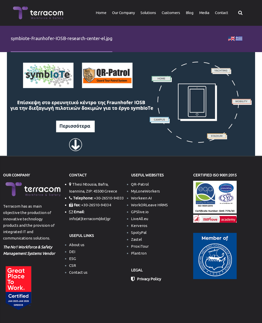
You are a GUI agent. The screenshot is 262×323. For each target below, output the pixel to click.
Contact (221, 12)
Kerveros (139, 225)
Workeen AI (141, 198)
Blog (189, 12)
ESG (72, 258)
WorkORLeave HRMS (149, 205)
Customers (171, 12)
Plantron (139, 253)
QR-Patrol (140, 184)
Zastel (136, 239)
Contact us (78, 272)
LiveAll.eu (139, 219)
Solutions (148, 12)
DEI (72, 251)
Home (101, 12)
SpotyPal (139, 232)
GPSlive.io (140, 212)
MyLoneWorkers (145, 191)
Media (204, 12)
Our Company (123, 12)
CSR (72, 265)
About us (76, 245)
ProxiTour (140, 246)
